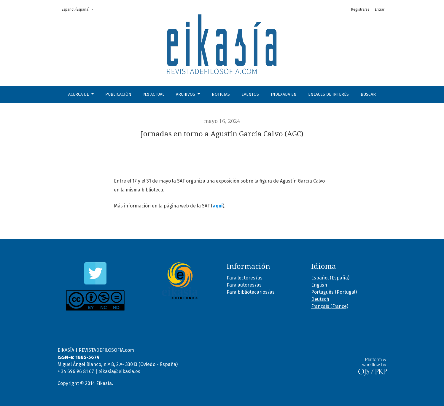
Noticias (221, 94)
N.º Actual (153, 94)
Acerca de (79, 94)
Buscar (368, 94)
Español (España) (79, 9)
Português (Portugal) (334, 292)
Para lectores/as (244, 278)
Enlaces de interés (328, 94)
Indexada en (284, 94)
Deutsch (320, 299)
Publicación (118, 94)
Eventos (250, 94)
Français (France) (329, 306)
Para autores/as (244, 285)
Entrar (379, 9)
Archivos (186, 94)
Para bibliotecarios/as (251, 292)
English (319, 285)
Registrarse (360, 9)
